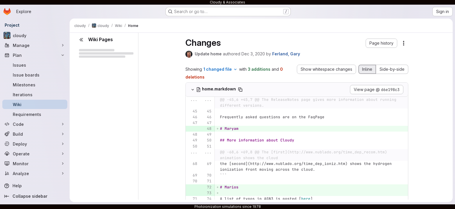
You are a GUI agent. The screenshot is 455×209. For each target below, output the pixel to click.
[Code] (34, 124)
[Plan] (34, 55)
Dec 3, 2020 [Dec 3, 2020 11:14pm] (253, 53)
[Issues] (34, 65)
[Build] (34, 134)
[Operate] (34, 153)
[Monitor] (34, 163)
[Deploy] (34, 143)
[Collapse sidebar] (34, 196)
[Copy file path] (240, 89)
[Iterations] (34, 94)
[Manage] (34, 45)
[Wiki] (34, 104)
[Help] (34, 185)
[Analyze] (34, 173)
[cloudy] (34, 35)
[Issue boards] (34, 74)
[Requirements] (34, 114)
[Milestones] (34, 84)
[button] (381, 43)
